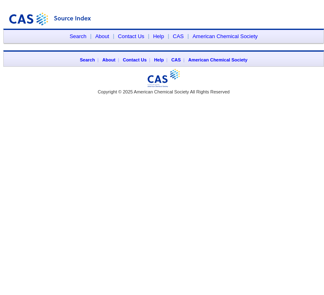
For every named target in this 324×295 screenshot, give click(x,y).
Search (78, 36)
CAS (178, 36)
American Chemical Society (225, 36)
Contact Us (131, 36)
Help (158, 36)
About (102, 36)
